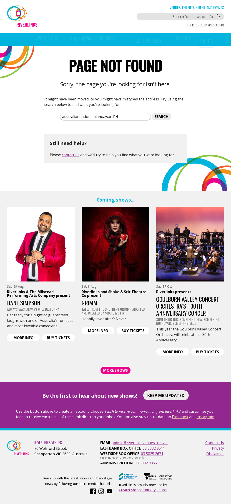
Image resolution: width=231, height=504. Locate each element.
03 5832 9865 (146, 463)
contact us (70, 154)
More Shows (115, 370)
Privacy (218, 448)
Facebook (180, 416)
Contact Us (214, 442)
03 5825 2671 (152, 453)
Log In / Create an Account (205, 25)
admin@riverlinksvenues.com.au (140, 442)
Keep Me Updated (166, 395)
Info (26, 338)
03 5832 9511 (154, 448)
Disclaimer (215, 453)
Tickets (61, 338)
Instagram (205, 416)
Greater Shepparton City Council (143, 490)
